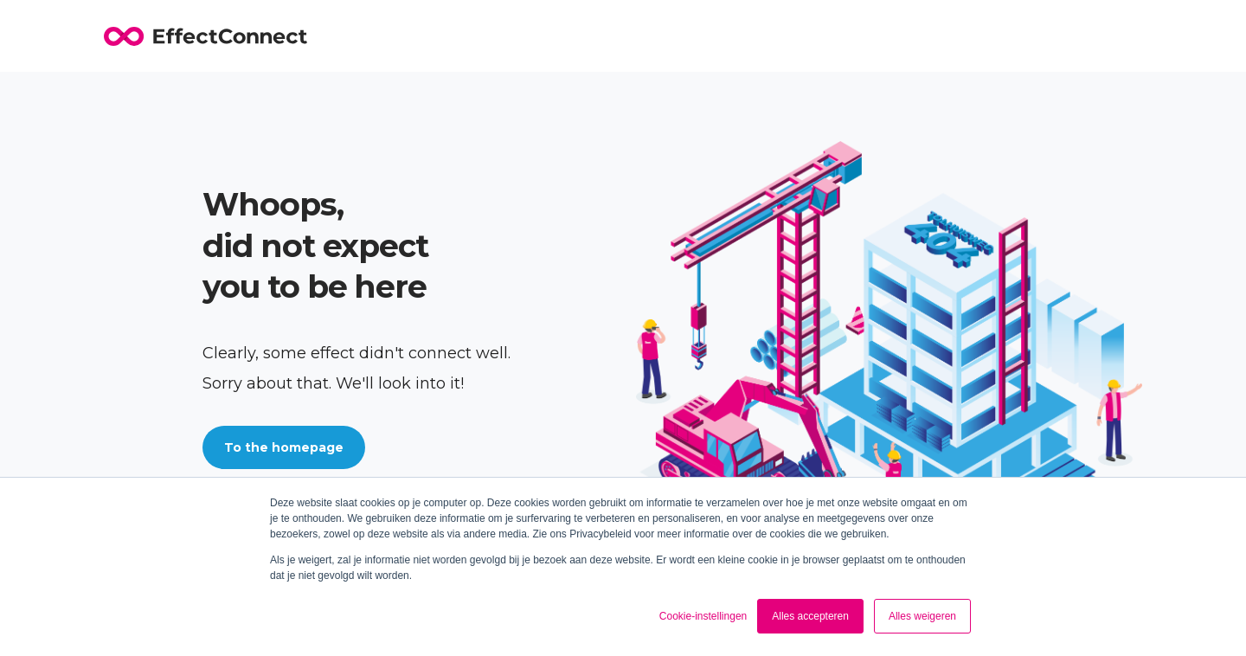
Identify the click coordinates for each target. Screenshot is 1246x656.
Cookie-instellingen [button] (703, 616)
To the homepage (284, 447)
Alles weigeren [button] (922, 616)
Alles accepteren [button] (810, 616)
